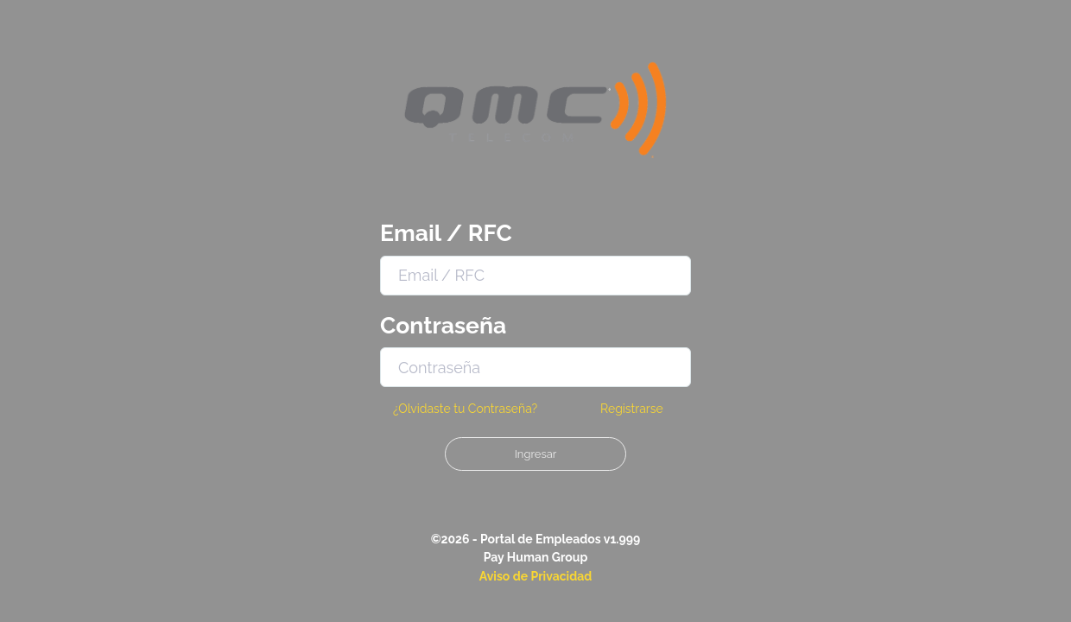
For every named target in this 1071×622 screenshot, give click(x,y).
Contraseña (443, 325)
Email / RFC (446, 232)
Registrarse (631, 409)
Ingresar (536, 453)
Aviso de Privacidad (536, 576)
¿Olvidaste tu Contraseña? (465, 409)
